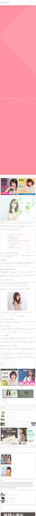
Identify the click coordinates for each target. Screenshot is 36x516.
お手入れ (6, 484)
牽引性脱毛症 (10, 480)
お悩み (9, 484)
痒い (7, 480)
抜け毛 (15, 480)
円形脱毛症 (27, 480)
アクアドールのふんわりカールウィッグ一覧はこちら (7, 361)
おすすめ (12, 484)
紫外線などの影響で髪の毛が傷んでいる (14, 237)
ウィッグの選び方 (18, 100)
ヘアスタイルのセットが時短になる (13, 243)
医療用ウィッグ (21, 480)
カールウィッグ (5, 400)
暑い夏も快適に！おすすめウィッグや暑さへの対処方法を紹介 (9, 366)
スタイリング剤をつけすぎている (13, 239)
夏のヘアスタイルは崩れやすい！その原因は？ (15, 234)
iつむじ (15, 484)
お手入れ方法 (3, 484)
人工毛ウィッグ (30, 480)
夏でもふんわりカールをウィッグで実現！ (14, 247)
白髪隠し (2, 480)
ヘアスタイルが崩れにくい (12, 244)
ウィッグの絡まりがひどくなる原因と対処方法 (27, 491)
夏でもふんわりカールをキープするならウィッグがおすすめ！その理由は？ (18, 241)
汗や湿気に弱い (11, 236)
